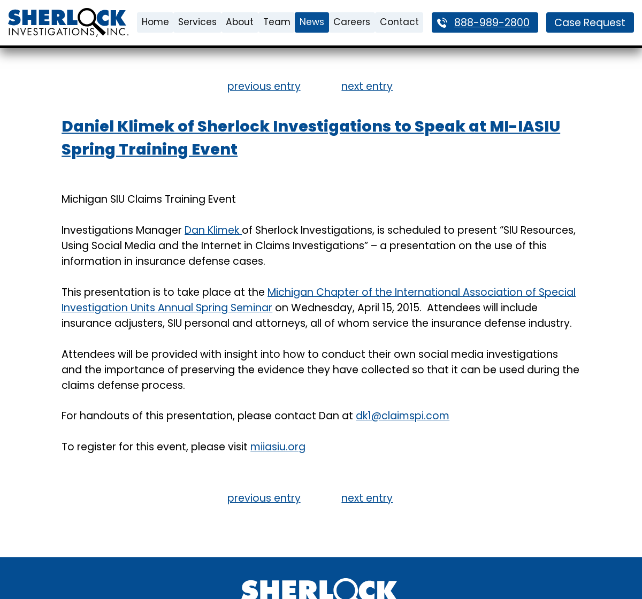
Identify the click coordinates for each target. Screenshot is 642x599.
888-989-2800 (492, 23)
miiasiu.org (277, 447)
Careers (351, 22)
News (312, 22)
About (240, 22)
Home (155, 22)
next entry (367, 86)
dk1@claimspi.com (402, 416)
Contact (399, 22)
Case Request (589, 23)
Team (277, 22)
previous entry (264, 86)
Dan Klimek (213, 230)
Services (197, 22)
